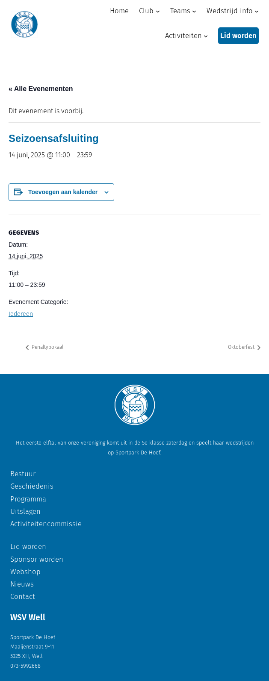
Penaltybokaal (46, 347)
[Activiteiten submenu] (206, 36)
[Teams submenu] (194, 11)
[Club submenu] (158, 11)
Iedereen (21, 314)
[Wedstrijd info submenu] (256, 11)
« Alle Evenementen (41, 88)
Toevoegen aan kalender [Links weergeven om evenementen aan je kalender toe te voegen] (63, 192)
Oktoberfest (242, 347)
